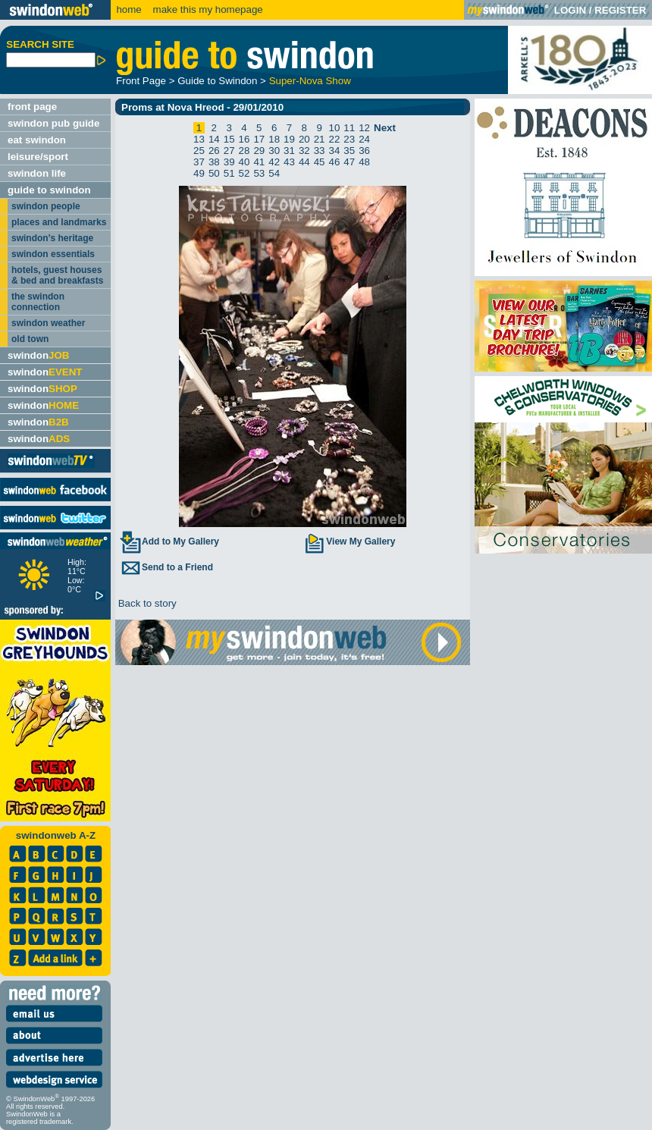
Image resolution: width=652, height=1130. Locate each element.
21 (319, 139)
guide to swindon (49, 190)
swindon (38, 355)
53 (259, 173)
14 (214, 139)
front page (32, 106)
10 (334, 127)
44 (304, 162)
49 (199, 173)
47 (349, 162)
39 (229, 162)
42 (274, 162)
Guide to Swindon (217, 80)
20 (304, 139)
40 (244, 162)
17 (259, 139)
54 (274, 173)
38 (214, 162)
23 (349, 139)
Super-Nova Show (310, 80)
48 (364, 162)
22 (334, 139)
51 (229, 173)
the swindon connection (37, 301)
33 (319, 150)
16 (244, 139)
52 (244, 173)
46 (334, 162)
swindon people (45, 206)
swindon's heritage (52, 238)
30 (274, 150)
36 (364, 150)
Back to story (146, 603)
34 (334, 150)
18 (274, 139)
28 (244, 150)
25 (199, 150)
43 (289, 162)
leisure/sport (38, 156)
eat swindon (37, 140)
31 (289, 150)
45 (319, 162)
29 (259, 150)
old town (30, 339)
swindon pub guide (53, 123)
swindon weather (48, 323)
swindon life (37, 173)
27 (229, 150)
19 (289, 139)
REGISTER (620, 10)
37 (199, 162)
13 (199, 139)
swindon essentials (53, 254)
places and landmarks (58, 222)
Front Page (141, 80)
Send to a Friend (166, 567)
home (128, 9)
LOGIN (570, 10)
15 (229, 139)
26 (214, 150)
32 (304, 150)
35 (349, 150)
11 (349, 127)
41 (259, 162)
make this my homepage (206, 9)
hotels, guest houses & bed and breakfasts (57, 275)
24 (364, 139)
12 (364, 127)
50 (214, 173)
